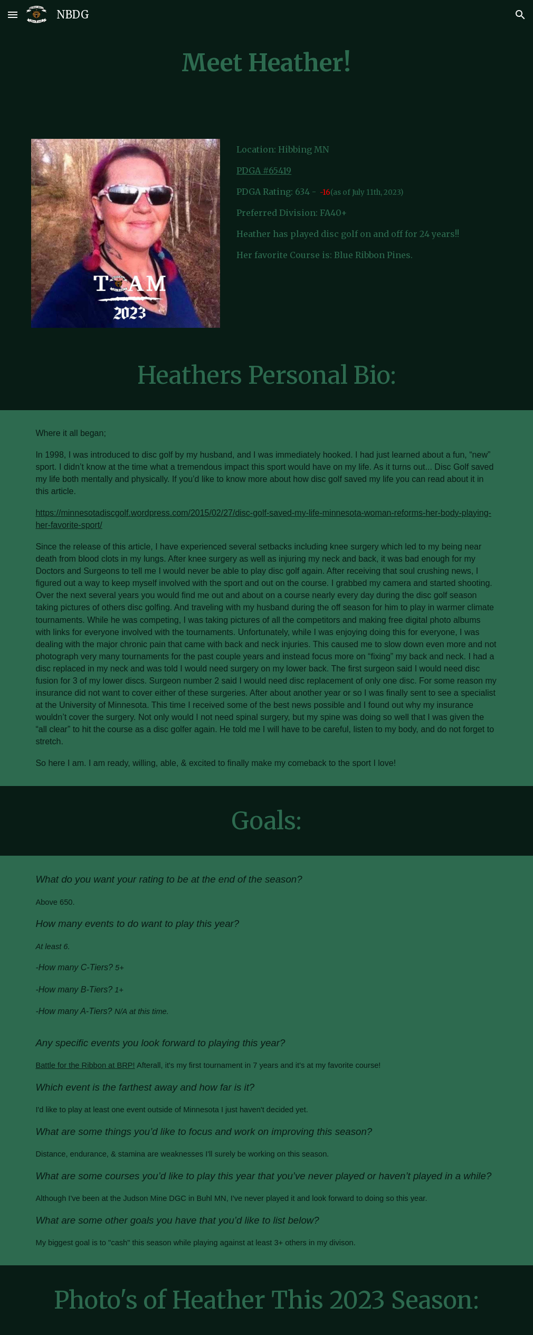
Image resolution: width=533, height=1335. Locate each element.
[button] (12, 14)
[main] (266, 63)
